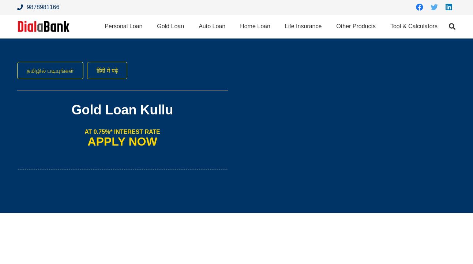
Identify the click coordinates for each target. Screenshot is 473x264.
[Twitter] (434, 7)
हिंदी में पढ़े (110, 70)
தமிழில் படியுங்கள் (51, 70)
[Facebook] (419, 7)
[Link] (45, 26)
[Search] (452, 26)
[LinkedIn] (449, 7)
